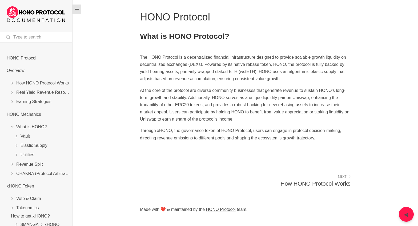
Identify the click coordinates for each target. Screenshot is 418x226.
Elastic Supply (34, 145)
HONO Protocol (21, 58)
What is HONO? (31, 127)
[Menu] (77, 9)
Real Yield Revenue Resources (44, 92)
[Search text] (36, 37)
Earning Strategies (33, 101)
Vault (25, 136)
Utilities (27, 154)
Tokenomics (27, 208)
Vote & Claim (28, 198)
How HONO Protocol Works (42, 83)
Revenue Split (29, 164)
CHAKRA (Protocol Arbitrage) (44, 173)
